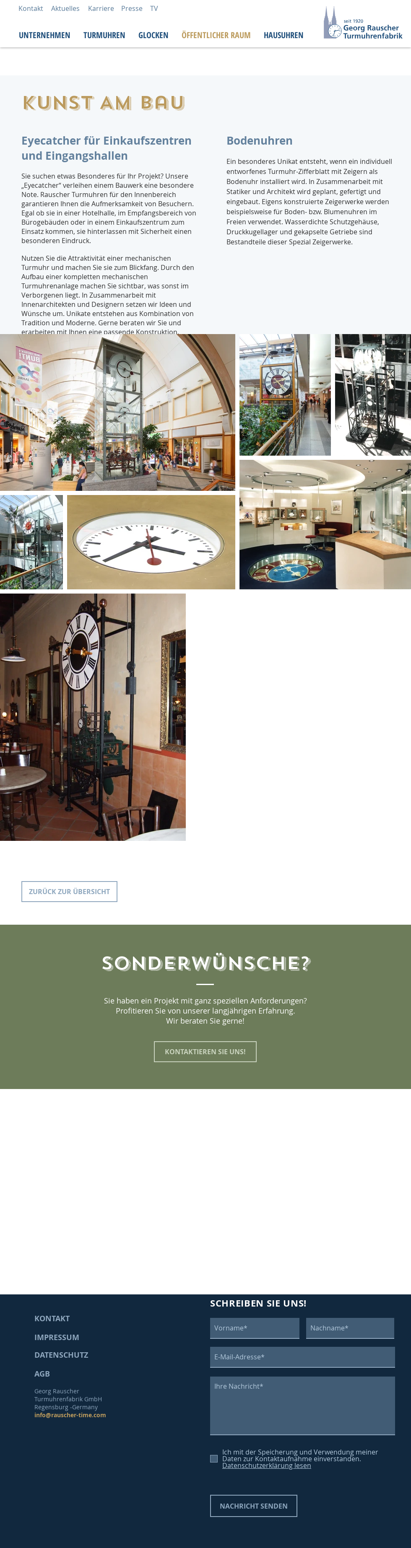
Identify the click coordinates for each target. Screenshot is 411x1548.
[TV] (154, 8)
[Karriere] (101, 8)
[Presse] (132, 8)
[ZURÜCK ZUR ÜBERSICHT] (69, 891)
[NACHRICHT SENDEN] (253, 1506)
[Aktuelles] (65, 8)
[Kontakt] (30, 8)
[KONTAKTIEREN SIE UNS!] (205, 1051)
